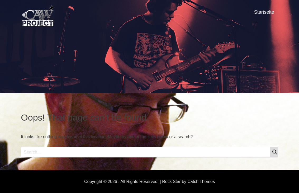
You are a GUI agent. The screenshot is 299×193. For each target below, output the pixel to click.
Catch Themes (201, 181)
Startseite (264, 12)
